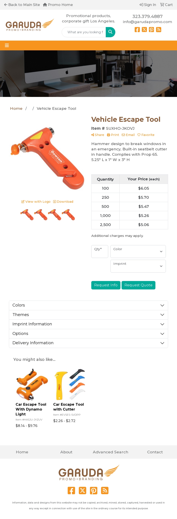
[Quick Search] (84, 32)
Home (22, 452)
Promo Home (58, 5)
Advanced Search (110, 452)
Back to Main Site (22, 5)
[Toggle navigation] (7, 45)
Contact (155, 452)
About (66, 452)
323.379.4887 (147, 16)
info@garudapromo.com (147, 21)
